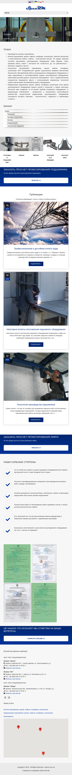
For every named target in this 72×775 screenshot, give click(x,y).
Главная (6, 39)
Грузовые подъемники (15, 117)
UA (37, 2)
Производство (8, 716)
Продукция (11, 114)
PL (42, 2)
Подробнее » (36, 264)
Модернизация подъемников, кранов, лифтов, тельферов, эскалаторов (28, 713)
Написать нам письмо (13, 668)
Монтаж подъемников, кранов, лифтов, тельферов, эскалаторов (26, 709)
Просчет (36, 180)
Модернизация (12, 123)
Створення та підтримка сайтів (33, 770)
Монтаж (10, 120)
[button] (18, 727)
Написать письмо (36, 638)
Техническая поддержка (15, 126)
